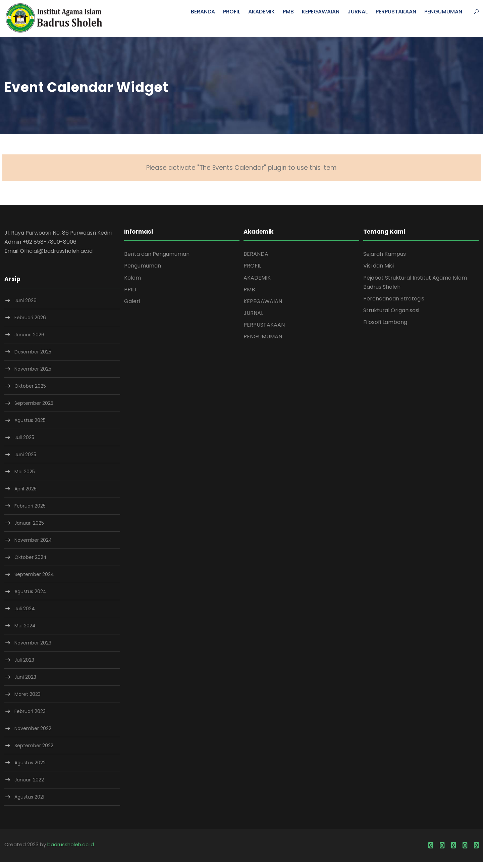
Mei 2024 (25, 625)
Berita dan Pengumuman (157, 254)
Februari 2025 (30, 505)
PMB (288, 11)
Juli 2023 (24, 660)
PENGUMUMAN (443, 11)
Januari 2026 (29, 334)
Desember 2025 (32, 351)
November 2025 (32, 369)
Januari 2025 (29, 523)
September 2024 (34, 574)
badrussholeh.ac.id (70, 844)
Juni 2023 (25, 677)
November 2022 (32, 728)
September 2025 (33, 403)
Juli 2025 (24, 437)
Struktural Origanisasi (391, 310)
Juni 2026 (25, 300)
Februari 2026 (30, 317)
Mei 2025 (24, 471)
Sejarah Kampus (384, 254)
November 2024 (33, 540)
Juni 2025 (25, 454)
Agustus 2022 (30, 762)
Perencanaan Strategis (393, 298)
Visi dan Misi (378, 266)
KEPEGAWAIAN (320, 11)
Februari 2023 (30, 711)
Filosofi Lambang (385, 322)
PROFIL (231, 11)
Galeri (132, 301)
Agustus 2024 (30, 591)
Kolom (132, 278)
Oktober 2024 (30, 557)
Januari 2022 (29, 779)
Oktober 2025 (30, 386)
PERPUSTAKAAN (396, 11)
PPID (130, 289)
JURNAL (357, 11)
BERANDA (203, 11)
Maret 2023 (27, 694)
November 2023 (32, 642)
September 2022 (33, 745)
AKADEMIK (261, 11)
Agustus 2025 (30, 420)
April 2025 (25, 488)
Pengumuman (142, 266)
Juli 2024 (24, 608)
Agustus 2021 (29, 797)
